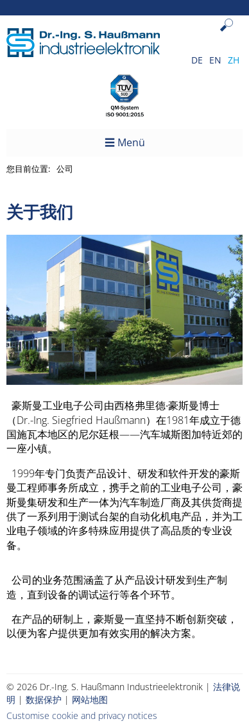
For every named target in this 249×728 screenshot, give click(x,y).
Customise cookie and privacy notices (81, 715)
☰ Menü (125, 142)
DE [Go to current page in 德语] (197, 60)
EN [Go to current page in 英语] (215, 60)
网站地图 (90, 699)
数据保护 (44, 699)
